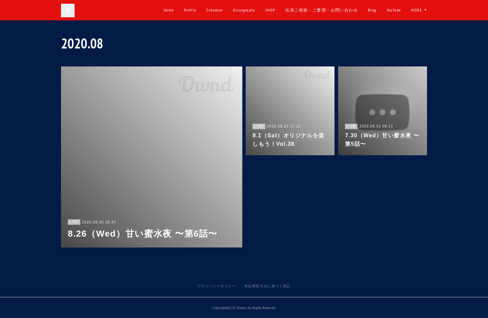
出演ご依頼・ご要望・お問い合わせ (321, 10)
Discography (244, 10)
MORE (416, 10)
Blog (372, 10)
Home (169, 10)
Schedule (214, 10)
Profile (190, 10)
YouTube (394, 10)
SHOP (270, 10)
